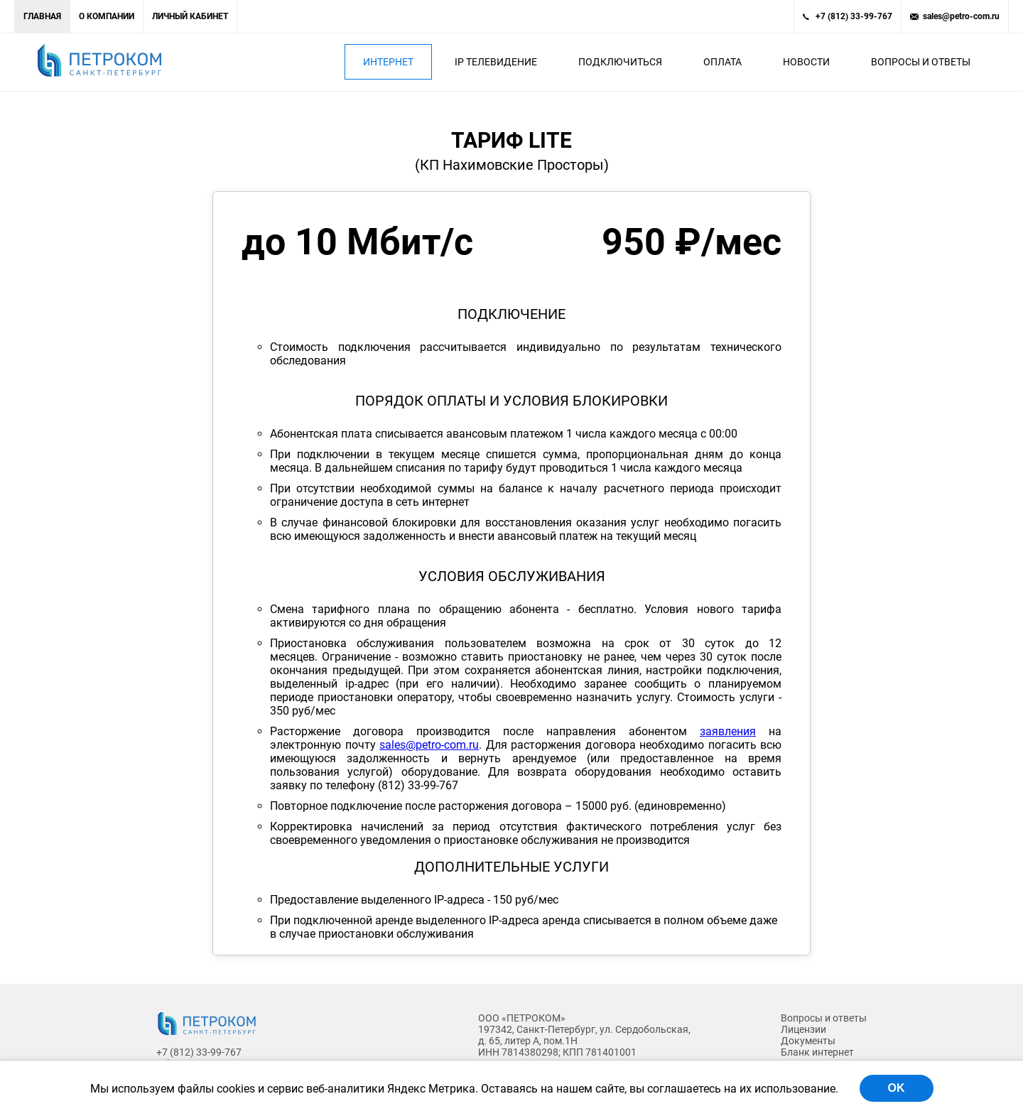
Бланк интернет (817, 1052)
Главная (42, 16)
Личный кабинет (190, 16)
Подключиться (620, 61)
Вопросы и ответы (920, 61)
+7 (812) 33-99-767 (854, 16)
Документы (808, 1040)
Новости (806, 61)
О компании (106, 16)
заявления (728, 731)
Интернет (388, 61)
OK (896, 1088)
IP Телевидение (496, 61)
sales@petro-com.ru (961, 16)
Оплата (722, 61)
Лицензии (803, 1029)
